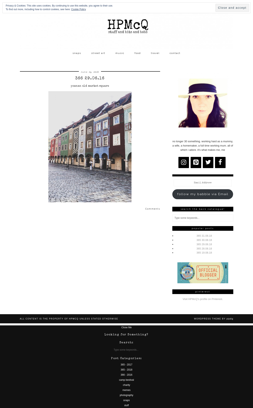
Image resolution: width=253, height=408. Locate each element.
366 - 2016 (126, 374)
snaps (77, 53)
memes (126, 390)
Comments (152, 209)
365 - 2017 (126, 364)
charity (126, 385)
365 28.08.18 (204, 248)
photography (126, 395)
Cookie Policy (78, 9)
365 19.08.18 (204, 252)
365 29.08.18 (204, 244)
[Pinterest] (196, 162)
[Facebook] (220, 162)
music (119, 53)
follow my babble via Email (202, 194)
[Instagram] (183, 162)
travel (155, 53)
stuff (126, 405)
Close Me (126, 327)
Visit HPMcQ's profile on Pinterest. (202, 299)
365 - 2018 (126, 369)
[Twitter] (208, 162)
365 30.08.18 (204, 240)
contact (175, 53)
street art (98, 53)
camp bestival (126, 379)
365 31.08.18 (204, 235)
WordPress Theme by (213, 319)
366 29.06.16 (90, 79)
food (138, 53)
